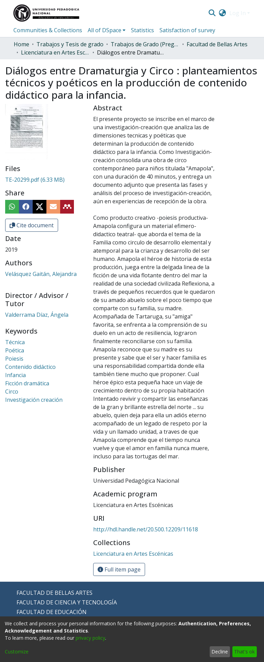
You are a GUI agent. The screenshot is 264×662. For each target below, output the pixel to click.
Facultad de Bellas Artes (217, 44)
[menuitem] (222, 13)
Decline (219, 651)
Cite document (32, 225)
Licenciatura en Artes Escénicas (55, 52)
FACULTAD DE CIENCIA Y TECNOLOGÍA (66, 602)
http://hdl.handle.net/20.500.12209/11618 (145, 529)
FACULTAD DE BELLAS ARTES (54, 593)
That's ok (244, 651)
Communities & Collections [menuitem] (47, 30)
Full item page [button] (119, 569)
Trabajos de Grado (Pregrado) (145, 44)
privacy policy (90, 638)
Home (21, 44)
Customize (17, 651)
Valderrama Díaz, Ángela (36, 314)
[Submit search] (212, 13)
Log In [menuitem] (237, 13)
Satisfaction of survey (187, 30)
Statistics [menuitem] (142, 30)
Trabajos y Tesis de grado (69, 44)
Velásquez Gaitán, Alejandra (41, 274)
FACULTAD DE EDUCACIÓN (51, 612)
